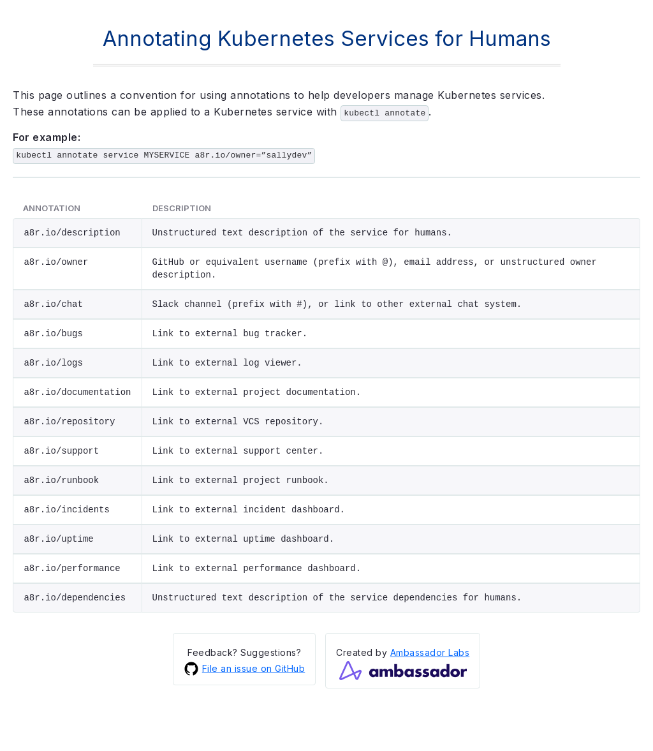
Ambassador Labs (430, 651)
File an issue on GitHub (244, 667)
